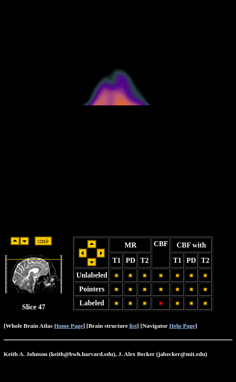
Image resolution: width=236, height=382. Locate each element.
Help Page (182, 325)
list (133, 325)
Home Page (68, 325)
